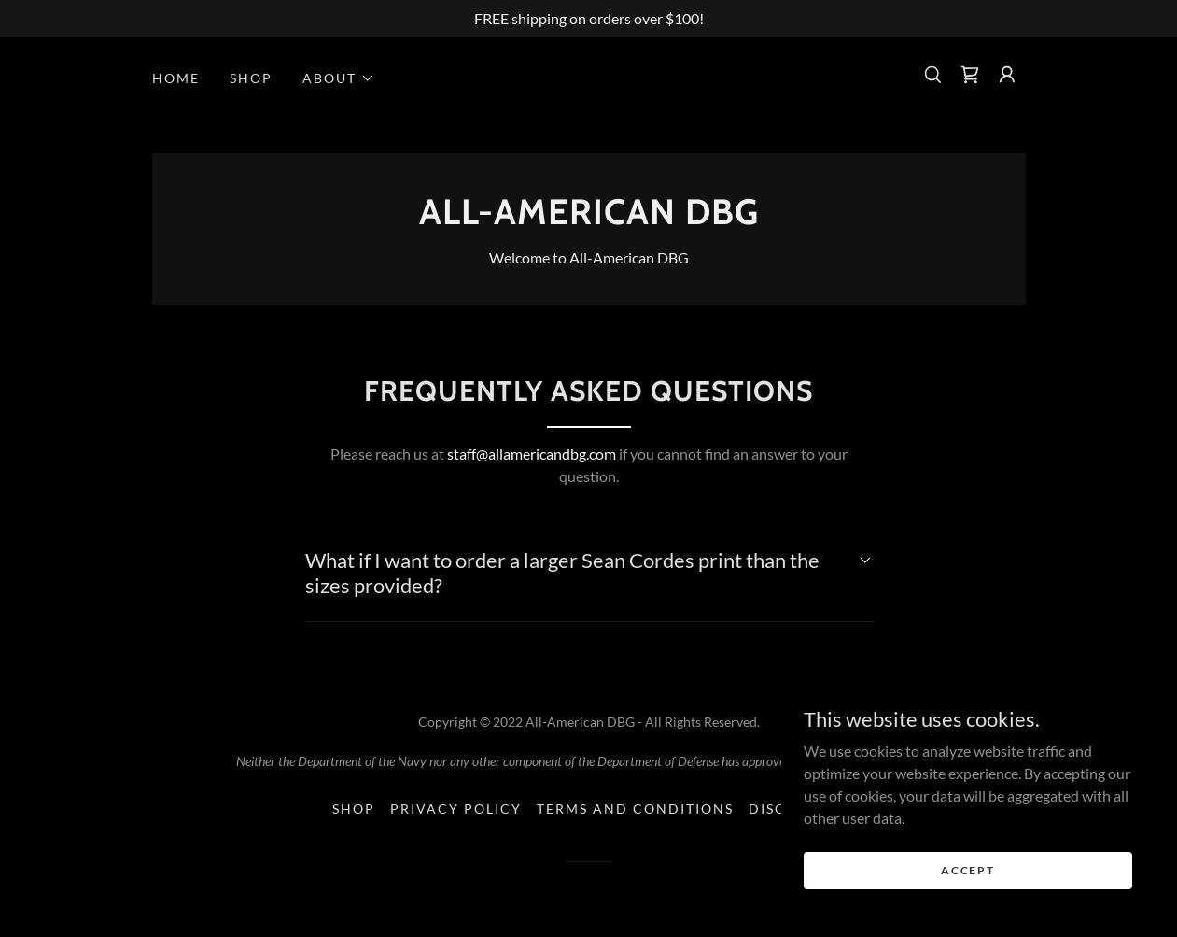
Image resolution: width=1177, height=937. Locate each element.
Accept (967, 870)
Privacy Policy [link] (456, 808)
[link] (969, 74)
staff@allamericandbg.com (531, 453)
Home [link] (176, 78)
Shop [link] (251, 78)
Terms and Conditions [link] (635, 808)
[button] (338, 78)
